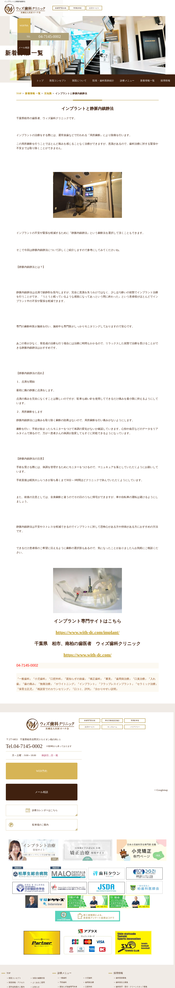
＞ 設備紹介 (11, 954)
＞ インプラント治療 (91, 950)
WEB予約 (24, 767)
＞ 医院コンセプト (14, 937)
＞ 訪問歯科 (87, 967)
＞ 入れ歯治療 (62, 958)
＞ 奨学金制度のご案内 (15, 945)
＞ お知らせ (35, 945)
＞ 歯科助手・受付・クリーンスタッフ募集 (130, 945)
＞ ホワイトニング (64, 950)
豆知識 (47, 93)
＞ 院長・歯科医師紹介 (15, 950)
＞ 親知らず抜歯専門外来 (67, 945)
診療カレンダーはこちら (27, 780)
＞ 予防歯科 (62, 941)
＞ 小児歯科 (87, 937)
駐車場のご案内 (63, 780)
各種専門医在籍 (60, 8)
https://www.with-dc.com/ (87, 654)
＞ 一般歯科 (62, 937)
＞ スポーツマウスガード (67, 963)
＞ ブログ (34, 950)
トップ (69, 80)
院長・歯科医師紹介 (118, 80)
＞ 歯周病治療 (88, 941)
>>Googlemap (161, 790)
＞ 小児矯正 (87, 958)
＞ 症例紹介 (35, 954)
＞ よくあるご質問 (37, 941)
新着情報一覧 (153, 80)
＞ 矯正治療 (87, 954)
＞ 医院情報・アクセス (15, 941)
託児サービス (94, 8)
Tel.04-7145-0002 (24, 746)
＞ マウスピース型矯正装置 (93, 963)
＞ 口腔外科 (87, 945)
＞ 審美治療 (62, 954)
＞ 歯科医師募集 (120, 937)
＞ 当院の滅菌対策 (37, 937)
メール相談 (63, 767)
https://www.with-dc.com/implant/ (87, 632)
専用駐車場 (77, 8)
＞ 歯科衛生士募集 (121, 941)
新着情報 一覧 (33, 93)
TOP (18, 93)
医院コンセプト (82, 80)
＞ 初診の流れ (12, 959)
